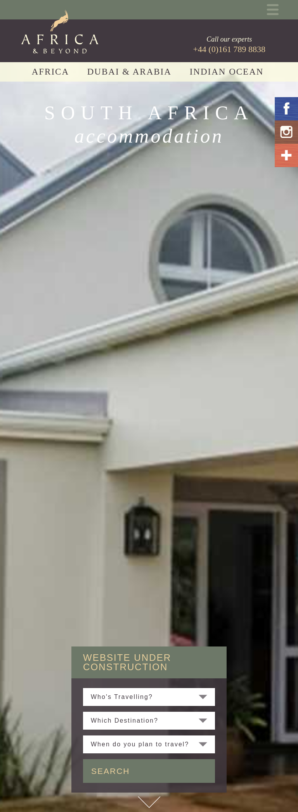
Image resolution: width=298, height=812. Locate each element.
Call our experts (229, 44)
